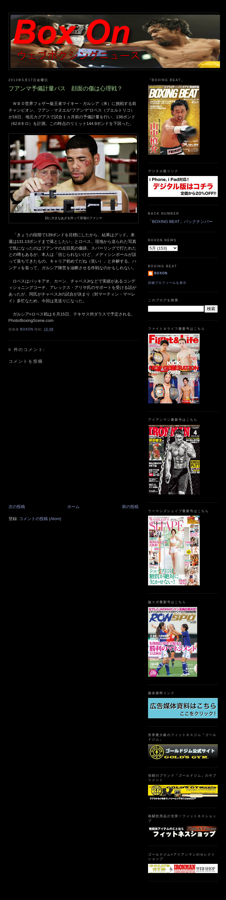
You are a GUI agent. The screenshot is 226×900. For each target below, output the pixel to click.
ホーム (73, 506)
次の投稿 (17, 506)
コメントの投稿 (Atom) (40, 518)
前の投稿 (130, 506)
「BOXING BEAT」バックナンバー (180, 221)
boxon (161, 273)
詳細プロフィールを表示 (167, 282)
